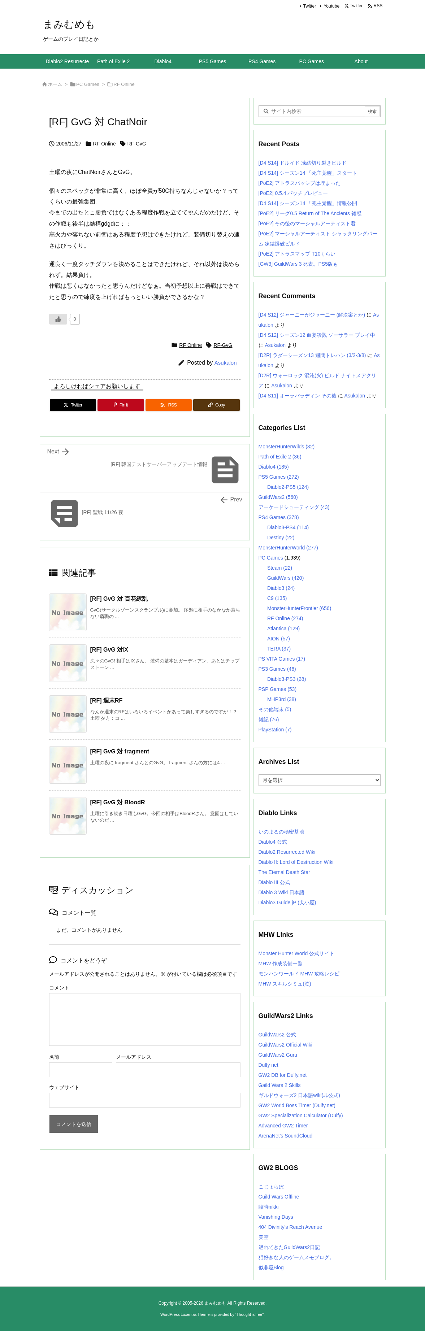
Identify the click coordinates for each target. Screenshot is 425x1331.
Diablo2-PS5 (288, 487)
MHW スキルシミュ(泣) (285, 984)
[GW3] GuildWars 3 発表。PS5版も (298, 264)
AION (278, 638)
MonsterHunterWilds (287, 446)
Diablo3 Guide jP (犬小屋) (287, 902)
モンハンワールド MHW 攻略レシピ (299, 973)
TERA (279, 649)
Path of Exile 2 (280, 457)
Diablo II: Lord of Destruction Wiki (296, 862)
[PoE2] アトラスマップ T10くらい (297, 254)
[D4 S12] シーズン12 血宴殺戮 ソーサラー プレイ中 (317, 335)
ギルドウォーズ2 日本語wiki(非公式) (299, 1095)
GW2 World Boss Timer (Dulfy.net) (297, 1105)
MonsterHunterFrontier (299, 608)
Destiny (280, 537)
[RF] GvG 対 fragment (119, 751)
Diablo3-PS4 (288, 527)
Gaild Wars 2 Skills (280, 1085)
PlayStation (275, 729)
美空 (264, 1237)
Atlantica (283, 628)
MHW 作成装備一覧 (281, 963)
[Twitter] (73, 405)
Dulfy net (268, 1065)
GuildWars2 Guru (278, 1055)
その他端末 (275, 709)
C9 (277, 598)
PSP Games (278, 689)
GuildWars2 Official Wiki (285, 1045)
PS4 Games (279, 517)
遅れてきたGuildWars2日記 (289, 1247)
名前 (54, 1057)
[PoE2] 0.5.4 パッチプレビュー (293, 193)
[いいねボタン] (58, 319)
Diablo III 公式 (274, 882)
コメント (59, 988)
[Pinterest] (120, 405)
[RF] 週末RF (106, 700)
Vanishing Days (276, 1217)
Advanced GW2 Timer (283, 1125)
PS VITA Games (282, 659)
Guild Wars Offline (279, 1197)
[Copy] (216, 405)
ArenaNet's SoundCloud (286, 1136)
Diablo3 (281, 588)
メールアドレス (133, 1057)
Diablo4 (274, 467)
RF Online (124, 84)
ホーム (55, 84)
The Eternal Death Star (284, 872)
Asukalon (225, 363)
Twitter (309, 6)
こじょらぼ (271, 1186)
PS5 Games (279, 477)
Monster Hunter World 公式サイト (297, 953)
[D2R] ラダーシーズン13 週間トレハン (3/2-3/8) (312, 355)
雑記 (269, 719)
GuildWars (285, 578)
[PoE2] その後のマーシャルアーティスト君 (307, 223)
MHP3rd (281, 699)
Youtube (331, 6)
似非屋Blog (271, 1267)
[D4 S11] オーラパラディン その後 (298, 396)
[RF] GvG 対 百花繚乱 (119, 599)
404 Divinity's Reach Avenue (290, 1227)
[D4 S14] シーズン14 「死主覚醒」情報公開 (308, 203)
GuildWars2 (278, 497)
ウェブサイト (64, 1087)
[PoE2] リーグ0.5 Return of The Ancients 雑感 (310, 213)
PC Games (87, 84)
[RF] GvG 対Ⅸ (109, 650)
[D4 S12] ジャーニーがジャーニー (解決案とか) (312, 315)
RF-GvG (136, 144)
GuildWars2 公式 (277, 1035)
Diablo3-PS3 (286, 679)
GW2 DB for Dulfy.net (283, 1075)
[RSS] (169, 405)
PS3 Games (277, 669)
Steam (279, 568)
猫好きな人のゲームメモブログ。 (296, 1257)
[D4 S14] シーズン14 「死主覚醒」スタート (308, 173)
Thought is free (249, 1314)
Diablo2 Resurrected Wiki (287, 852)
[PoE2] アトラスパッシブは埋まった (300, 183)
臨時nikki (269, 1207)
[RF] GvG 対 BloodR (117, 802)
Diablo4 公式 (273, 842)
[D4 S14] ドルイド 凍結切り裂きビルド (303, 163)
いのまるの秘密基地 (281, 832)
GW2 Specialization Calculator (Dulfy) (301, 1115)
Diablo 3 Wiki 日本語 (282, 892)
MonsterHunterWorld (288, 548)
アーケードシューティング (294, 507)
